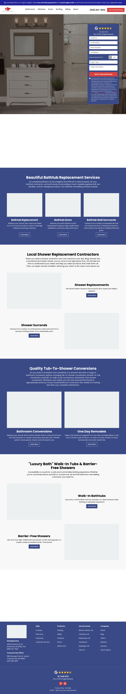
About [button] (75, 10)
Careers (104, 646)
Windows (60, 638)
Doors (59, 642)
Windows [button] (41, 10)
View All (82, 650)
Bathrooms (61, 646)
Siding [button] (67, 10)
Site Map (68, 688)
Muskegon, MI (84, 646)
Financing (39, 638)
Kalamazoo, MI (84, 638)
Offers (103, 638)
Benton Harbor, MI (86, 630)
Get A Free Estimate (116, 10)
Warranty (39, 634)
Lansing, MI (83, 642)
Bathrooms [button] (30, 10)
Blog (102, 634)
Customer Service (43, 642)
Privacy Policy (101, 92)
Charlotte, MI (84, 634)
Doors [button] (50, 10)
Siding (59, 634)
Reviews (104, 642)
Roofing (60, 630)
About (103, 630)
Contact (39, 630)
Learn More (25, 235)
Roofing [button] (59, 10)
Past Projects (106, 650)
